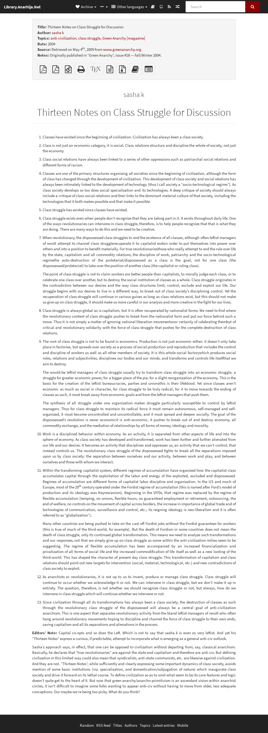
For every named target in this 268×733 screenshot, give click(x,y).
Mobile (182, 725)
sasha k (58, 32)
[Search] (215, 6)
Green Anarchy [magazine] (123, 38)
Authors (131, 725)
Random (87, 725)
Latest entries (164, 725)
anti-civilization (63, 38)
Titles (117, 725)
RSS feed (103, 725)
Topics (145, 725)
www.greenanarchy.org (122, 49)
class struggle (89, 38)
